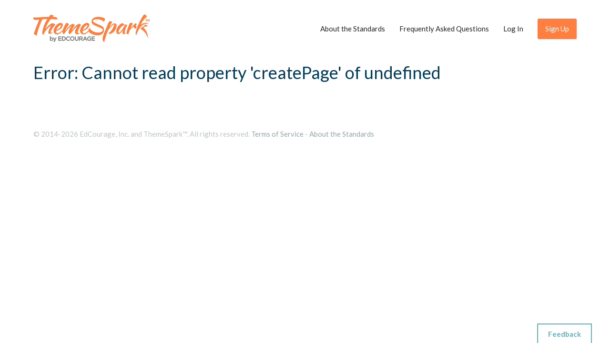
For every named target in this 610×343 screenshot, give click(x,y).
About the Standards (352, 28)
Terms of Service (277, 134)
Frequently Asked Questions (444, 28)
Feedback (564, 334)
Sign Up (557, 28)
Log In (513, 28)
